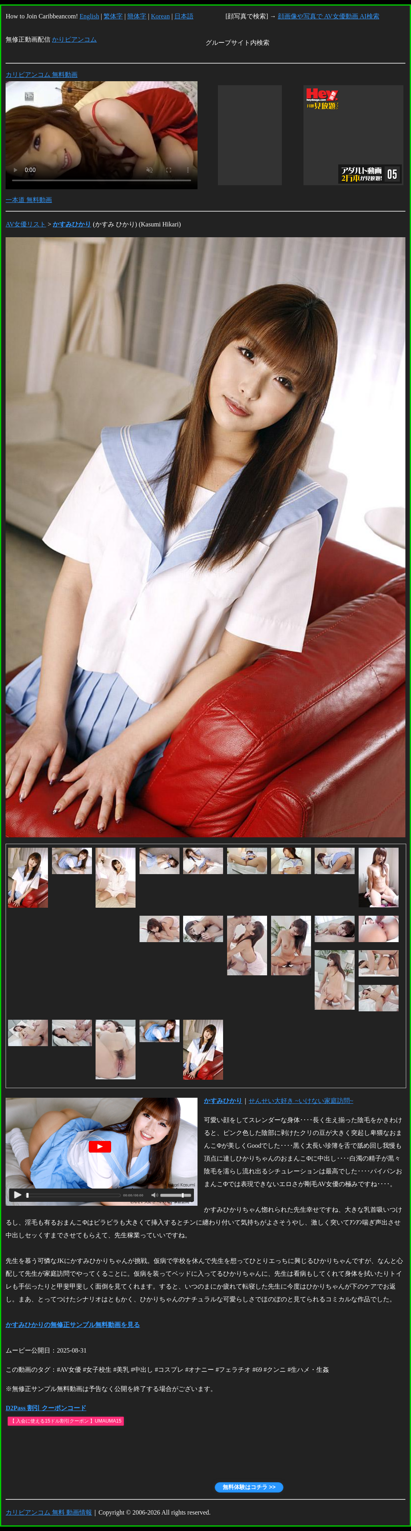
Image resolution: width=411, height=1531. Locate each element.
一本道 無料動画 (29, 199)
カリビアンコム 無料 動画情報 (49, 1512)
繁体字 (113, 16)
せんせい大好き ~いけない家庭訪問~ (301, 1100)
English (89, 16)
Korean (160, 16)
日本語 (184, 16)
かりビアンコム (74, 39)
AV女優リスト (26, 224)
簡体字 (136, 16)
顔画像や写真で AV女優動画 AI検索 (328, 16)
